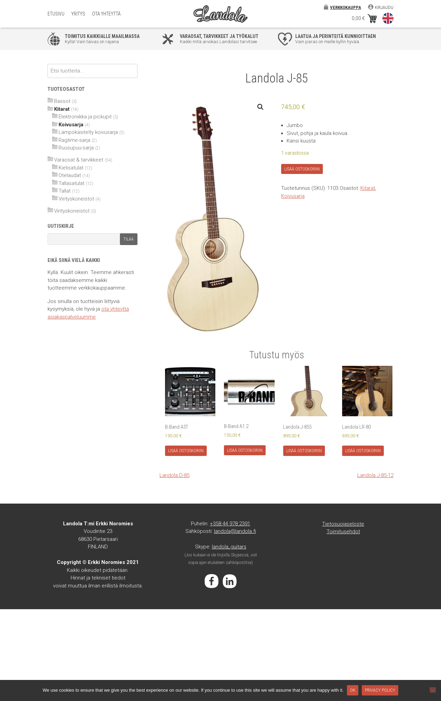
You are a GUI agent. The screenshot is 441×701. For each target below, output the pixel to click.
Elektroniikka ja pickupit (85, 117)
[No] (433, 689)
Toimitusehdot (343, 531)
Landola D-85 (174, 475)
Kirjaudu (384, 7)
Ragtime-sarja (74, 140)
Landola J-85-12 (375, 475)
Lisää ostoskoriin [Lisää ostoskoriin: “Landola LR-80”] (363, 450)
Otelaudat (70, 175)
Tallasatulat (71, 183)
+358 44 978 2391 (230, 523)
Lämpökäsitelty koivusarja (88, 132)
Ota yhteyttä (106, 14)
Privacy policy (380, 690)
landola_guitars (229, 547)
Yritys (78, 14)
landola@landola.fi (235, 531)
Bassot (62, 101)
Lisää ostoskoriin (302, 169)
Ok (352, 690)
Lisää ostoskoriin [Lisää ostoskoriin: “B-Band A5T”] (186, 450)
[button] (260, 107)
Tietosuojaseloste (343, 524)
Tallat (65, 191)
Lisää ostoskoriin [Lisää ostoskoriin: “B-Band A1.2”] (245, 450)
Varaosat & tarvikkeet (78, 160)
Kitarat (367, 188)
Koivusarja (293, 196)
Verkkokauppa (345, 7)
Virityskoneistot (76, 199)
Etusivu (56, 14)
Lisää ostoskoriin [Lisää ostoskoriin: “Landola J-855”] (304, 450)
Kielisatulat (71, 168)
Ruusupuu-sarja (76, 148)
